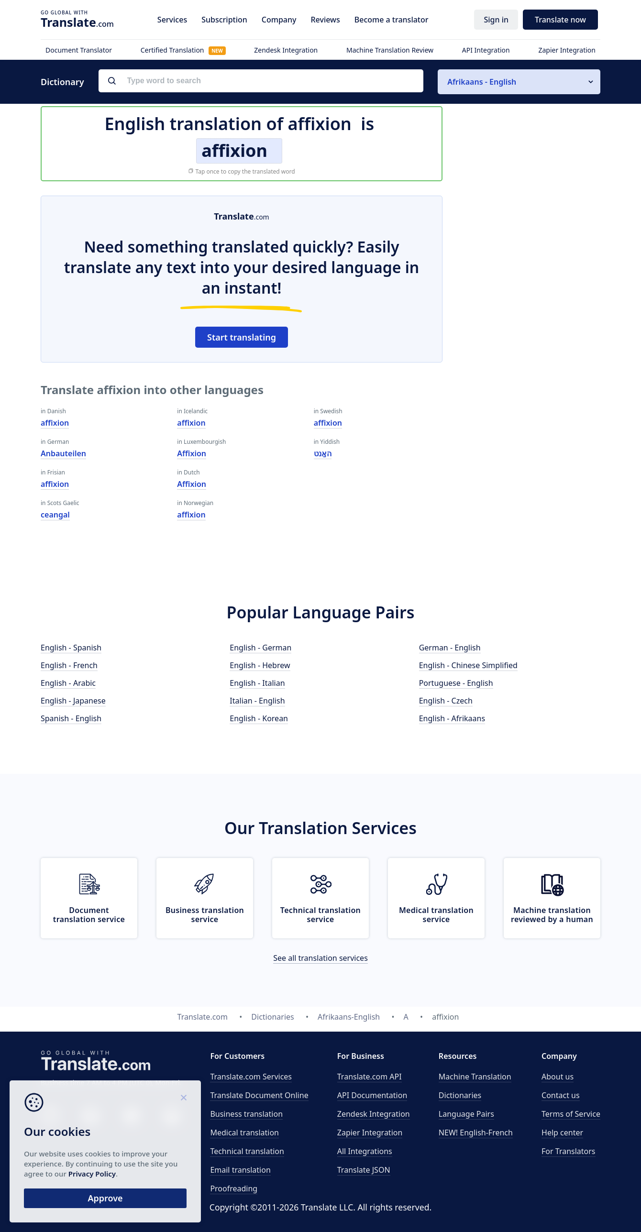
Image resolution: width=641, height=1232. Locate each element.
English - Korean (259, 718)
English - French (69, 665)
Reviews (325, 19)
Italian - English (257, 700)
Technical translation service (320, 914)
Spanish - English (71, 718)
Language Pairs (466, 1114)
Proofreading (233, 1188)
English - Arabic (68, 683)
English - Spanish (71, 647)
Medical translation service (436, 914)
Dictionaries (460, 1095)
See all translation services (320, 958)
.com (77, 22)
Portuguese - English (456, 683)
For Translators (569, 1151)
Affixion (191, 453)
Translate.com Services (251, 1076)
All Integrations (364, 1151)
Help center (562, 1132)
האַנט (323, 453)
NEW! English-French (476, 1132)
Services (172, 19)
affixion (55, 423)
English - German (260, 647)
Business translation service (205, 914)
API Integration (486, 50)
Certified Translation (183, 50)
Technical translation (247, 1151)
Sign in (496, 19)
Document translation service (89, 914)
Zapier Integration (567, 50)
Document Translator (78, 50)
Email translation (240, 1170)
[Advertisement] (528, 339)
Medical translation (244, 1132)
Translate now (560, 19)
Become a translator (391, 19)
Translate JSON (363, 1170)
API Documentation (372, 1095)
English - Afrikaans (452, 718)
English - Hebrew (260, 665)
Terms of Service (571, 1114)
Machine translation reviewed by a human (552, 914)
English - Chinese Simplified (468, 665)
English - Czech (446, 700)
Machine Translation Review (389, 50)
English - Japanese (73, 700)
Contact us (561, 1095)
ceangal (55, 514)
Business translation (246, 1114)
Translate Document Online (259, 1095)
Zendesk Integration (286, 50)
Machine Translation (475, 1076)
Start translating (241, 337)
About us (558, 1076)
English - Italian (257, 683)
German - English (450, 647)
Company (279, 19)
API (369, 1076)
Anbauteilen (63, 453)
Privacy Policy (92, 1173)
